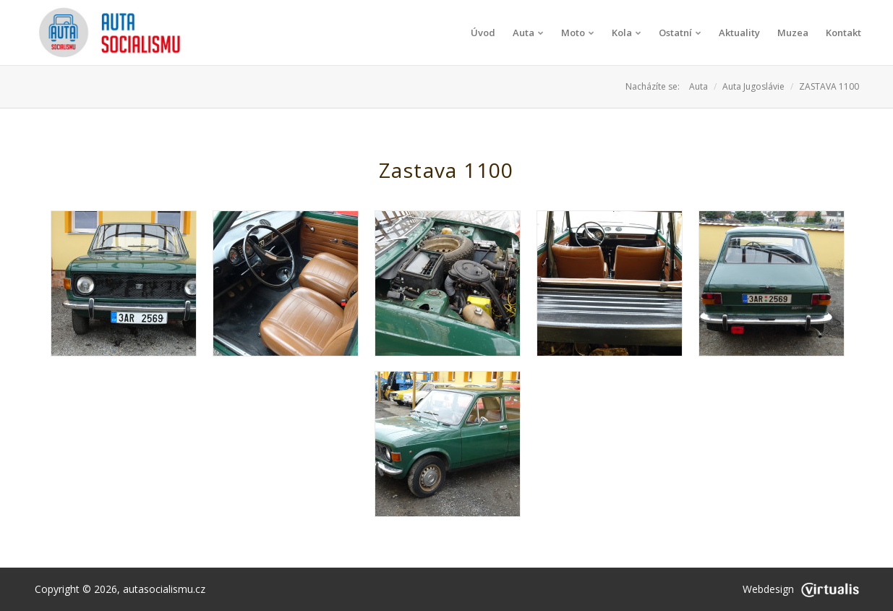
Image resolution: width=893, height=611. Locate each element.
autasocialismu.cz (164, 589)
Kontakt (843, 32)
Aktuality (739, 32)
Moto (577, 32)
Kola (626, 32)
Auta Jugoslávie (753, 86)
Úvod (483, 32)
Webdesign (801, 589)
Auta (528, 32)
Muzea (792, 32)
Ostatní (680, 32)
